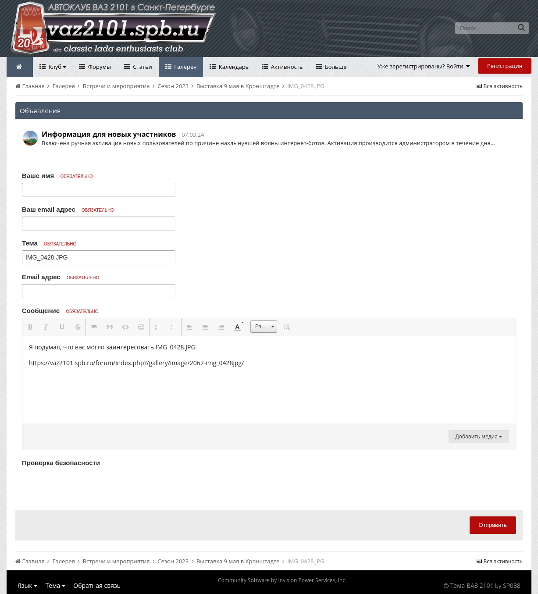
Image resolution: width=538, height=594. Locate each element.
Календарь (233, 67)
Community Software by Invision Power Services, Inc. (282, 580)
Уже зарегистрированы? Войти (424, 66)
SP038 (511, 585)
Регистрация (504, 66)
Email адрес (60, 277)
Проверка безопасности (61, 462)
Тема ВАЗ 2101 (472, 585)
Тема (49, 243)
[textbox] (269, 379)
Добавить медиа (479, 436)
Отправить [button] (493, 525)
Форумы (98, 67)
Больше (335, 67)
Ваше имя (57, 175)
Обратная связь (97, 585)
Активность (286, 67)
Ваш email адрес (68, 209)
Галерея (185, 67)
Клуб (56, 67)
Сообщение (60, 310)
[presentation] (88, 486)
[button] (30, 327)
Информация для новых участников (109, 134)
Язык (27, 585)
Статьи (142, 67)
